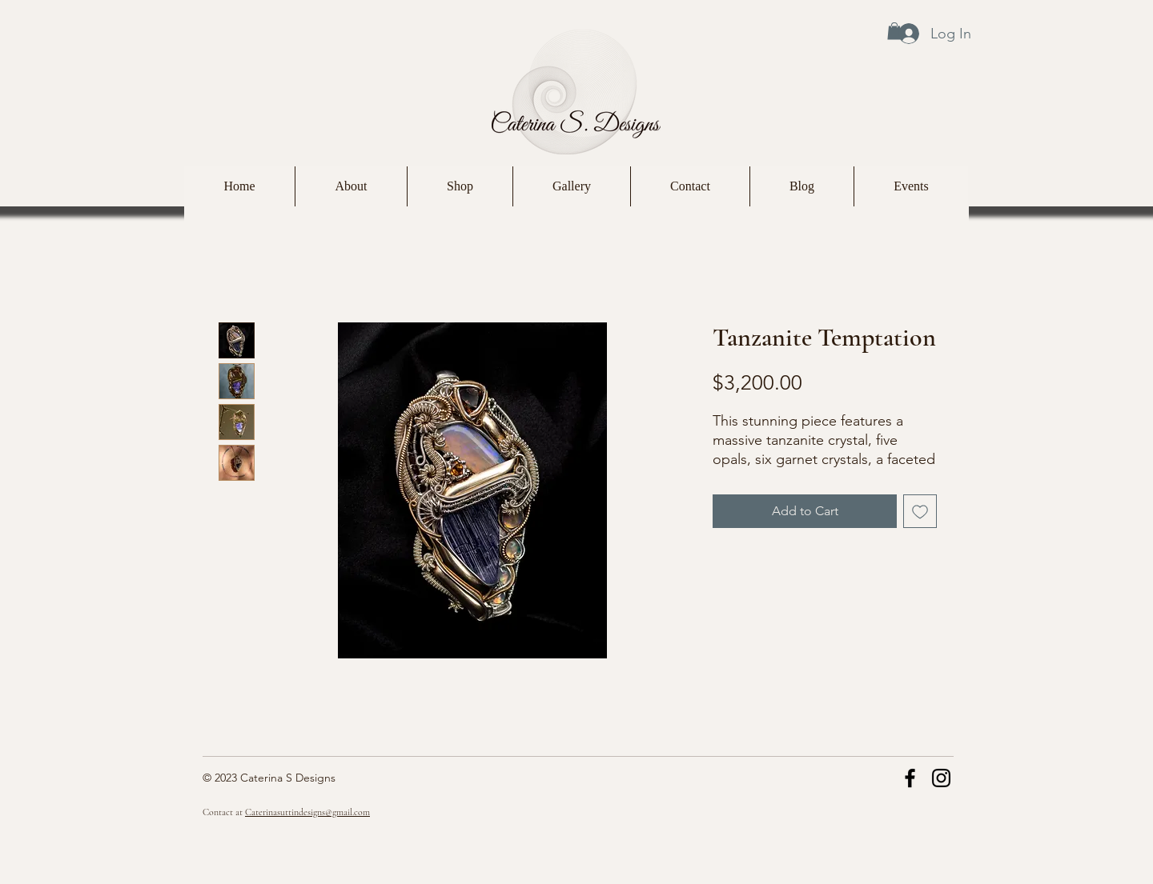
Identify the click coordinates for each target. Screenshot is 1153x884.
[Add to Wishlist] (920, 511)
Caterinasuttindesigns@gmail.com (307, 812)
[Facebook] (910, 778)
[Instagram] (941, 778)
